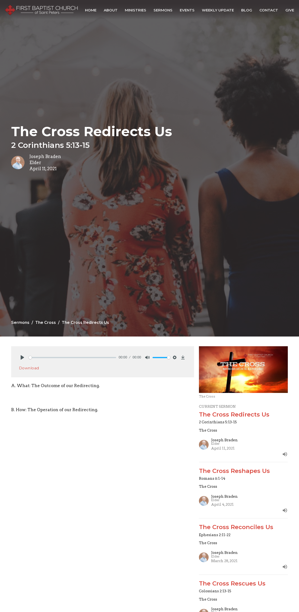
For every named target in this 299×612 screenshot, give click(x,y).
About (111, 10)
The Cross (45, 322)
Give (289, 10)
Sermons (163, 10)
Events (187, 10)
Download (29, 368)
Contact (268, 10)
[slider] (72, 357)
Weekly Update (218, 10)
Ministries (135, 10)
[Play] (22, 357)
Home (90, 10)
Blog (246, 10)
